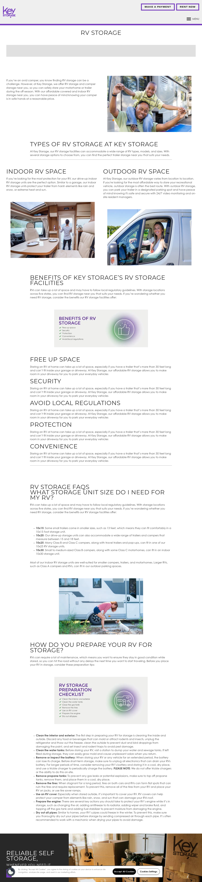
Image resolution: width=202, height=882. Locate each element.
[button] (158, 7)
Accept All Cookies (124, 871)
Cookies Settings (148, 871)
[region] (87, 872)
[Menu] (193, 19)
